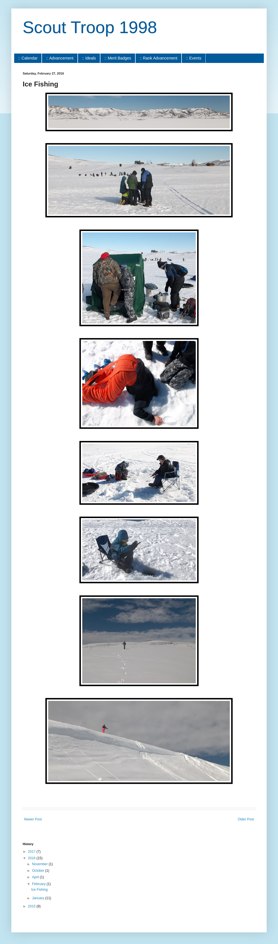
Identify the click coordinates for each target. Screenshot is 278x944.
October (38, 871)
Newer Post (33, 819)
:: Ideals (89, 58)
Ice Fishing (39, 890)
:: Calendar (27, 58)
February (39, 884)
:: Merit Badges (117, 58)
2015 (32, 906)
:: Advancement (59, 58)
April (36, 877)
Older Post (246, 819)
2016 (32, 858)
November (40, 864)
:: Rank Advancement (158, 58)
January (38, 898)
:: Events (193, 58)
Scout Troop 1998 (90, 27)
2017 (32, 852)
